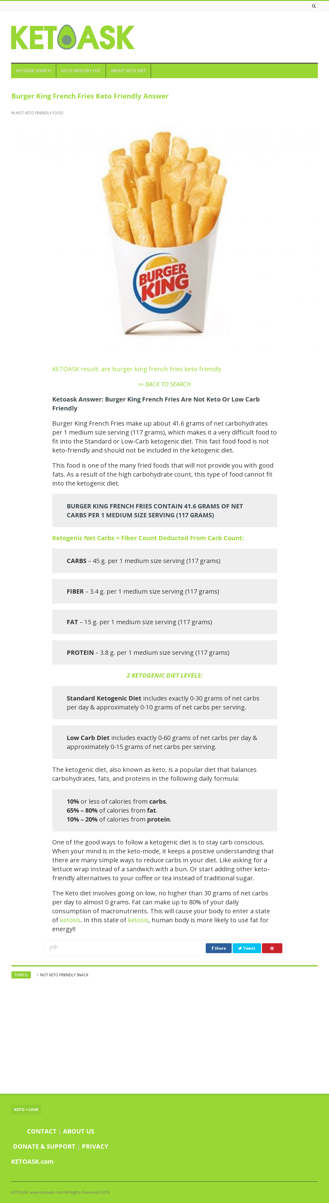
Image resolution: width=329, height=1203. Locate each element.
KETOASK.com (32, 1161)
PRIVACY (95, 1146)
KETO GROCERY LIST (81, 71)
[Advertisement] (164, 1035)
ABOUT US (78, 1131)
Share (218, 948)
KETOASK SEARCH (33, 71)
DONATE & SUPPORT (45, 1146)
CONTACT (42, 1131)
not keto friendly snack (64, 975)
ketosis (70, 920)
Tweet (246, 948)
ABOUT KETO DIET (128, 71)
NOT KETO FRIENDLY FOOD (39, 113)
